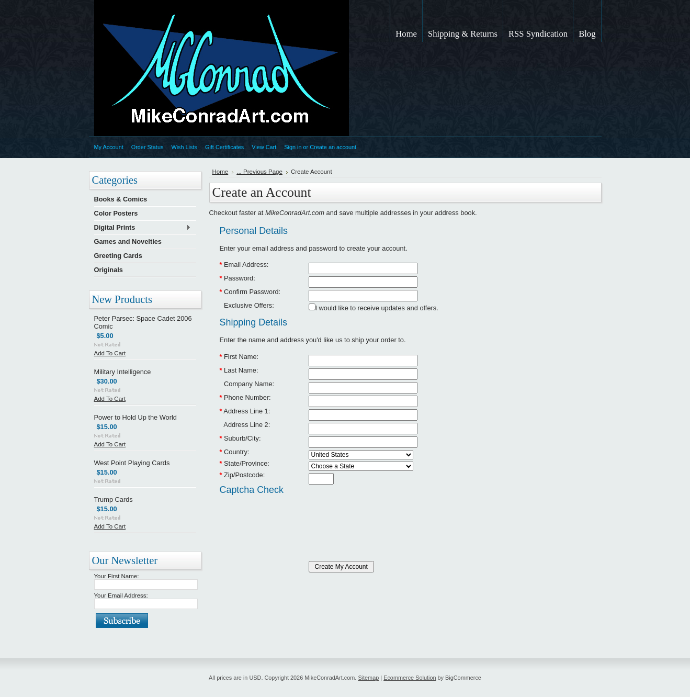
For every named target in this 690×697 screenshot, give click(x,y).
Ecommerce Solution (409, 677)
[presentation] (299, 518)
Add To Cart (110, 353)
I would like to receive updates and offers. (376, 308)
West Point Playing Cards (132, 463)
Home (220, 171)
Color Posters (116, 213)
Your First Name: (116, 576)
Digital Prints (142, 227)
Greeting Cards (118, 256)
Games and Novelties (128, 241)
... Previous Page (259, 171)
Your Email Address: (121, 595)
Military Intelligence (122, 372)
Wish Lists (184, 147)
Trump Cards (113, 499)
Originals (108, 270)
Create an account (333, 147)
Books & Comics (121, 199)
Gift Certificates (224, 147)
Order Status (147, 147)
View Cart (264, 147)
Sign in (292, 147)
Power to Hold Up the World (135, 417)
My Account (108, 147)
